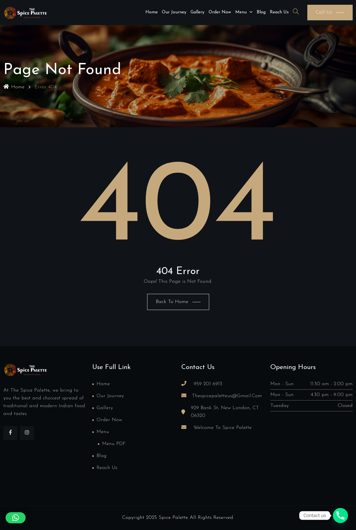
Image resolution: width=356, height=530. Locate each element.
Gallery (197, 12)
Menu (241, 12)
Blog (261, 12)
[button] (16, 517)
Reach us (279, 12)
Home (151, 12)
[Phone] (340, 515)
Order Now (220, 12)
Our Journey (174, 12)
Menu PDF (113, 443)
